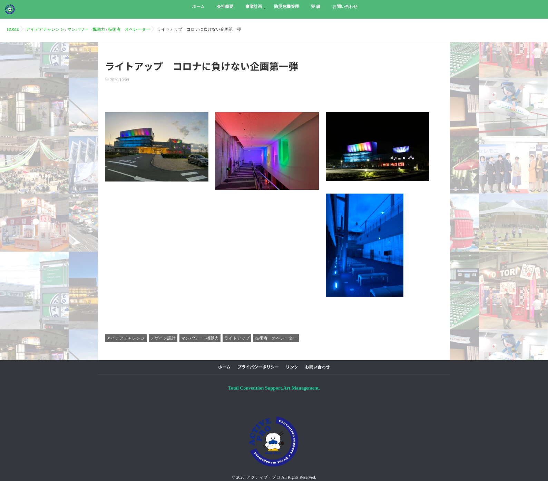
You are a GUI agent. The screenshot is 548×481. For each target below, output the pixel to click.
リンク (292, 367)
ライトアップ (237, 338)
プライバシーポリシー (258, 367)
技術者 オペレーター (276, 338)
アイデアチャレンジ (126, 338)
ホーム (224, 367)
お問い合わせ (317, 367)
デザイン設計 (163, 338)
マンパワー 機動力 (200, 338)
